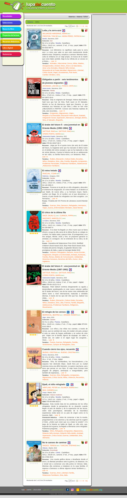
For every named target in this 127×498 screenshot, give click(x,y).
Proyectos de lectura (10, 35)
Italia (65, 475)
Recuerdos (80, 377)
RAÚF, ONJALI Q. (51, 215)
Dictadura (51, 161)
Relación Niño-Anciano (50, 433)
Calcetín (52, 319)
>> (83, 26)
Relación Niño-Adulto (68, 433)
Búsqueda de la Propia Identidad (54, 70)
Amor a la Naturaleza (74, 66)
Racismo (70, 252)
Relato (58, 93)
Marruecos (70, 118)
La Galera (45, 221)
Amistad (74, 255)
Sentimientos (47, 344)
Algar (44, 317)
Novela (58, 43)
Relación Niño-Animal (66, 68)
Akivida (52, 90)
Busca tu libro (10, 29)
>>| (86, 26)
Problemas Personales (50, 163)
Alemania (45, 438)
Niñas (75, 63)
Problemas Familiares (68, 163)
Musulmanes (47, 307)
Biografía (59, 120)
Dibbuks (45, 448)
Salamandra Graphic (48, 136)
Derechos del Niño (65, 259)
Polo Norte (73, 72)
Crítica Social (47, 72)
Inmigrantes (82, 161)
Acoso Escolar (79, 252)
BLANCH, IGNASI (69, 387)
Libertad (80, 70)
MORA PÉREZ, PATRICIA (73, 36)
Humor (75, 259)
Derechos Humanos (49, 259)
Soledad (82, 115)
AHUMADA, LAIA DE (52, 86)
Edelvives (45, 176)
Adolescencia (82, 163)
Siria (58, 75)
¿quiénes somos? (58, 490)
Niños (44, 161)
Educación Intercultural (69, 115)
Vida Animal (62, 63)
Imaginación (46, 255)
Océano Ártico (59, 66)
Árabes (52, 159)
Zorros (69, 63)
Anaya (44, 392)
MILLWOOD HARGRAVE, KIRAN (56, 33)
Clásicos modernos (56, 395)
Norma (44, 355)
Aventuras (81, 255)
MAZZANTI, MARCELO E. (54, 218)
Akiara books (46, 88)
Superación (61, 118)
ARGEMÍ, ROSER (71, 315)
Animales (53, 63)
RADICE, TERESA (51, 445)
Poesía (57, 322)
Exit (51, 41)
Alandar (52, 178)
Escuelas (79, 159)
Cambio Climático (49, 75)
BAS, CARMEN (50, 390)
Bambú (44, 39)
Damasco (64, 205)
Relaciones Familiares (51, 166)
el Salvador (51, 120)
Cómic (58, 139)
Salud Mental (78, 208)
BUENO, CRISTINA (51, 352)
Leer (54, 61)
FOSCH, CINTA (69, 86)
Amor (59, 473)
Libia (61, 161)
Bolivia (84, 118)
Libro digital (10, 48)
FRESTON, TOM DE (52, 36)
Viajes (55, 72)
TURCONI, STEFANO (70, 445)
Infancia (45, 380)
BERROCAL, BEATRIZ (53, 315)
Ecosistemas (63, 72)
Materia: (30, 22)
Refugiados (73, 205)
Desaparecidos (48, 66)
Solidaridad (78, 257)
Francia (67, 303)
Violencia (71, 377)
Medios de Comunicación (64, 257)
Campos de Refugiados (61, 344)
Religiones (74, 305)
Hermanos (82, 205)
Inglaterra (46, 261)
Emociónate (54, 450)
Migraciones (72, 70)
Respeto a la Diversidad (51, 115)
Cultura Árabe (70, 159)
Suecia (50, 208)
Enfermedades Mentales (63, 208)
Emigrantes (54, 113)
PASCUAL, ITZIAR (51, 173)
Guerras (53, 205)
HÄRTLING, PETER (52, 387)
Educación (60, 159)
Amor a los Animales (50, 68)
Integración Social (49, 118)
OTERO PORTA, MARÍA (53, 134)
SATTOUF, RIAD (50, 131)
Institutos (53, 252)
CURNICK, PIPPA (68, 215)
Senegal (78, 118)
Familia (67, 161)
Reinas (51, 257)
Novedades (10, 16)
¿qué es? (46, 490)
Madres (81, 63)
